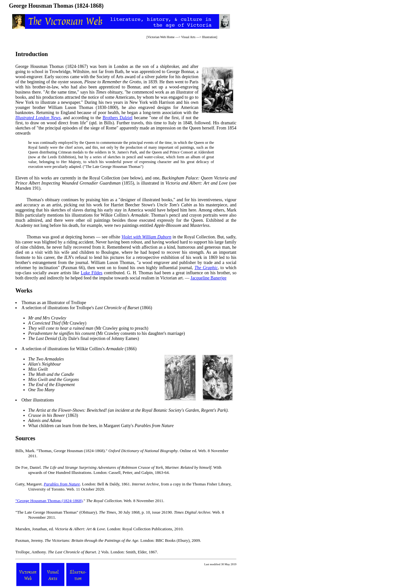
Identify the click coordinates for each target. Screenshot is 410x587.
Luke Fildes (91, 272)
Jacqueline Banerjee (208, 278)
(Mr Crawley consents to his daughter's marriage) (106, 333)
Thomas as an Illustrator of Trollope (53, 302)
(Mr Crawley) (57, 323)
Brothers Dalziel (117, 117)
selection (34, 307)
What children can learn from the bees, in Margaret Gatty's (101, 425)
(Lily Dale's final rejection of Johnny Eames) (83, 338)
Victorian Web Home (161, 37)
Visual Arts (188, 37)
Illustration (209, 37)
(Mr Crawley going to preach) (88, 328)
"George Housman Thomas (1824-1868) (49, 500)
